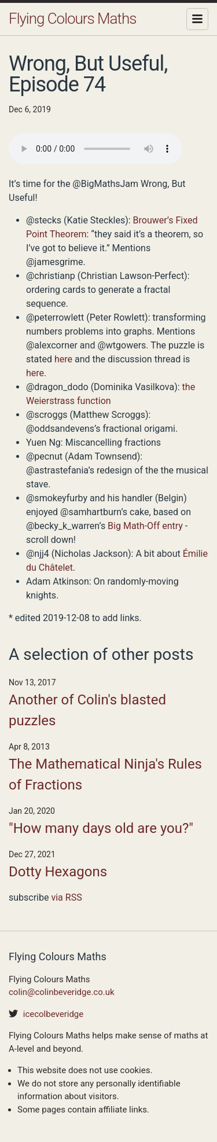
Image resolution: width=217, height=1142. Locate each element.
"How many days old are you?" (101, 828)
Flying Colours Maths (72, 18)
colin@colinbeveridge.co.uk (62, 992)
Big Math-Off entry (145, 525)
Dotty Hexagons (58, 872)
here (63, 359)
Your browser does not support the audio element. (95, 148)
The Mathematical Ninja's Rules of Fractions (105, 774)
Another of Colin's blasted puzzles (87, 710)
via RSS (66, 897)
